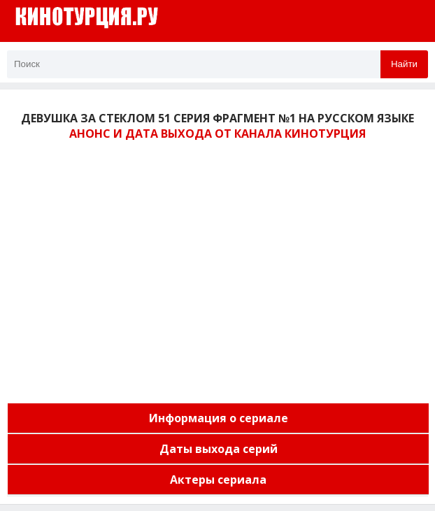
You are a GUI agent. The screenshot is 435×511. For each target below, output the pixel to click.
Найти (404, 64)
